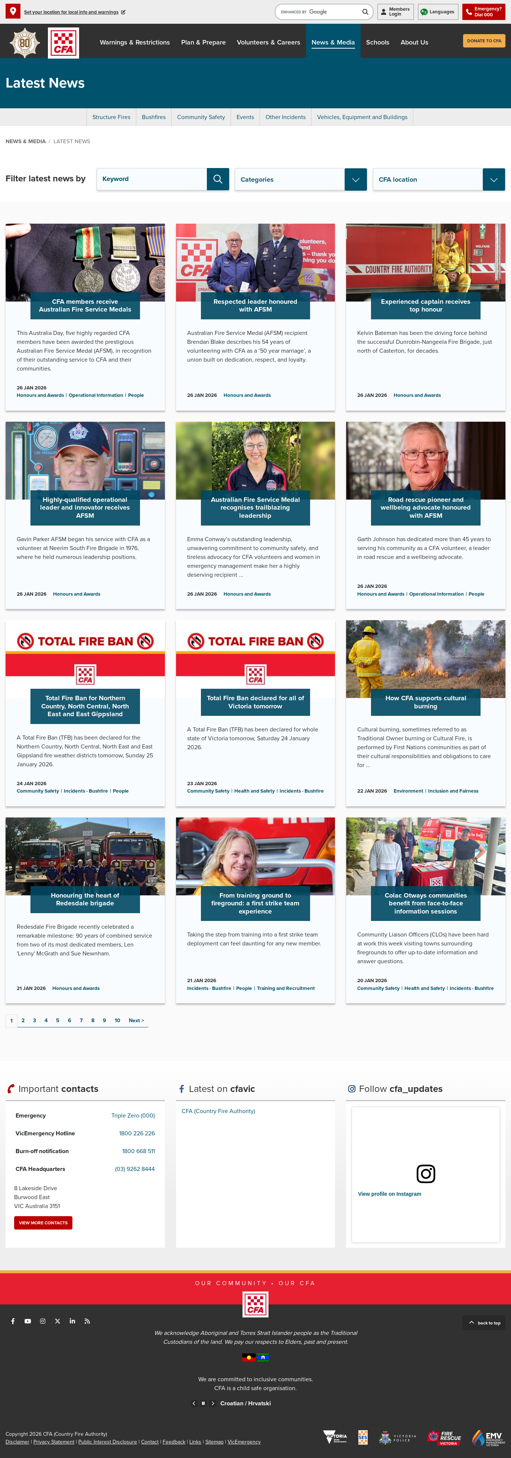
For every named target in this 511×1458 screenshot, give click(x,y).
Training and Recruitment (286, 988)
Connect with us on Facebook (13, 1321)
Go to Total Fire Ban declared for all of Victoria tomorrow (255, 713)
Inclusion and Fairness (453, 791)
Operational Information (96, 395)
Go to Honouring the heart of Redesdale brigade (85, 910)
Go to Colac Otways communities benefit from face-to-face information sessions (425, 910)
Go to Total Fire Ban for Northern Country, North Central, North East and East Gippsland (85, 713)
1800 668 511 (138, 1151)
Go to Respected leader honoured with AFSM (255, 317)
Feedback (174, 1442)
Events (245, 117)
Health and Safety (254, 791)
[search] (319, 11)
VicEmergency (244, 1442)
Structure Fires (111, 117)
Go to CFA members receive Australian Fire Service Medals (85, 317)
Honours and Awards (40, 395)
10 (117, 1020)
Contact (150, 1442)
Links (195, 1442)
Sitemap (214, 1442)
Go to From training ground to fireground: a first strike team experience (255, 910)
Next (134, 1020)
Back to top (489, 1323)
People (136, 395)
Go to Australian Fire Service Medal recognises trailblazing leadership (255, 515)
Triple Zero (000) (133, 1115)
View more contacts (43, 1222)
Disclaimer (17, 1442)
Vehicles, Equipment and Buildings (362, 117)
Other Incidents (286, 117)
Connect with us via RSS (87, 1321)
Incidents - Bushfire (86, 791)
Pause (203, 1403)
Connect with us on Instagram (42, 1321)
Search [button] (218, 179)
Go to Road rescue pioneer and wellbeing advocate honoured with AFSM (425, 515)
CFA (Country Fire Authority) (218, 1111)
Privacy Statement (53, 1442)
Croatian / (265, 1403)
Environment (408, 791)
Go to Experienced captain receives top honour (425, 317)
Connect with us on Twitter (57, 1321)
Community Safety (201, 117)
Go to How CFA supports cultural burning (425, 713)
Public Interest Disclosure (107, 1442)
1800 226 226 (137, 1133)
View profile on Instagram (389, 1194)
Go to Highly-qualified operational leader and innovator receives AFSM (85, 515)
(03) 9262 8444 (135, 1169)
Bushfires (154, 117)
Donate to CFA (484, 40)
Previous (194, 1403)
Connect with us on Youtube (27, 1321)
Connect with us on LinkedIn (72, 1321)
